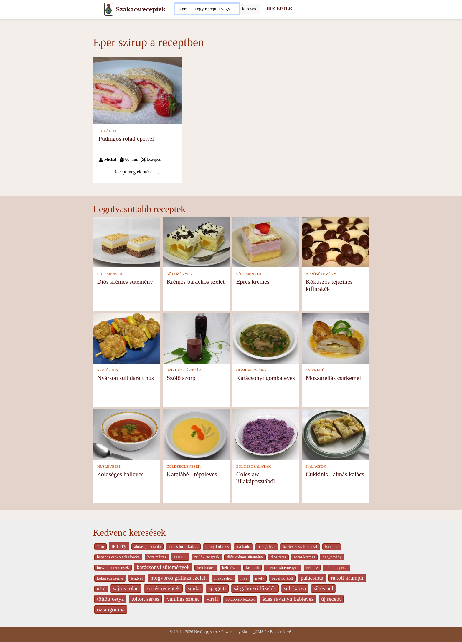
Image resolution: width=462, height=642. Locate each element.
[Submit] (249, 9)
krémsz (312, 567)
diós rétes (278, 557)
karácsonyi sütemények (163, 567)
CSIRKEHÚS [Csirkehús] (316, 370)
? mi (100, 546)
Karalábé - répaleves (192, 474)
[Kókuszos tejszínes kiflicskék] (335, 241)
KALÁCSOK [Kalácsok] (316, 467)
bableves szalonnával (300, 546)
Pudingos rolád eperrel (126, 138)
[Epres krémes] (265, 241)
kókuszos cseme (110, 578)
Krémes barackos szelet (196, 281)
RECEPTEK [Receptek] (280, 8)
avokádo (243, 546)
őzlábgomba (111, 609)
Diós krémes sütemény (125, 281)
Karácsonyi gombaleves (265, 377)
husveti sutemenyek (113, 567)
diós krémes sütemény (245, 557)
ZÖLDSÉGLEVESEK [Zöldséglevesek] (184, 467)
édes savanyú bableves (288, 599)
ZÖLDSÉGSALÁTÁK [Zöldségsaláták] (253, 467)
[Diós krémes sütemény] (126, 241)
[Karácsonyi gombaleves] (265, 338)
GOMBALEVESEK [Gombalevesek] (251, 370)
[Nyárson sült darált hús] (126, 338)
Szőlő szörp (181, 377)
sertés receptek (163, 588)
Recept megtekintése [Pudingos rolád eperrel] (136, 172)
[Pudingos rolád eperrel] (137, 89)
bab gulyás (266, 546)
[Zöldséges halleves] (126, 434)
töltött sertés (145, 599)
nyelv (259, 578)
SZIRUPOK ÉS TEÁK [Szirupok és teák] (184, 370)
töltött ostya (110, 599)
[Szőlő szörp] (196, 338)
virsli (212, 599)
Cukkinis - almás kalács (335, 474)
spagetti (217, 588)
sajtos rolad (126, 588)
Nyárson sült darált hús (125, 377)
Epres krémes (253, 281)
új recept (331, 599)
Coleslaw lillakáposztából (255, 478)
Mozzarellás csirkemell (334, 377)
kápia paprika (336, 567)
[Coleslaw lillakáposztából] (265, 434)
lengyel (137, 578)
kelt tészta (230, 567)
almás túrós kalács (183, 546)
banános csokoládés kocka (118, 557)
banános (331, 546)
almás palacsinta (147, 546)
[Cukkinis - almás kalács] (335, 434)
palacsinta (312, 578)
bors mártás (156, 557)
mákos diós (223, 578)
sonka (194, 588)
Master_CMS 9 (254, 632)
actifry (119, 546)
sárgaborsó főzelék (255, 588)
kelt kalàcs (205, 567)
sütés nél (323, 588)
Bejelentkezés (281, 632)
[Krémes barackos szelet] (196, 241)
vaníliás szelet (183, 599)
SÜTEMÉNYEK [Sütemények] (110, 274)
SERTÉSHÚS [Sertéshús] (107, 370)
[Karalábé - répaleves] (196, 434)
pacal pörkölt (282, 578)
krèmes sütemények (283, 567)
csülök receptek (207, 557)
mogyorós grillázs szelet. (178, 578)
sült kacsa (295, 588)
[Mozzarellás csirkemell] (335, 338)
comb (180, 556)
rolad (101, 589)
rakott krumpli (347, 578)
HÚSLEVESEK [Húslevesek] (109, 467)
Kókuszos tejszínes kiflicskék (329, 285)
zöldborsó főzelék (240, 599)
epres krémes (304, 557)
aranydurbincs (217, 546)
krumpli (252, 567)
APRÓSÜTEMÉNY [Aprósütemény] (321, 274)
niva (244, 578)
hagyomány (332, 557)
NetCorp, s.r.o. (206, 632)
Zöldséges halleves (120, 474)
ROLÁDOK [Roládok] (107, 131)
